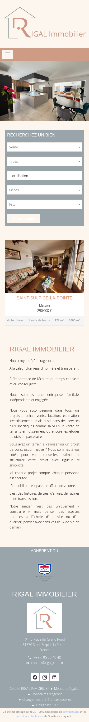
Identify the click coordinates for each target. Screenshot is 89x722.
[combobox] (44, 147)
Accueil (44, 23)
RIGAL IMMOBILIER (44, 594)
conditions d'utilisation (30, 716)
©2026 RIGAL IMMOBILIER (29, 688)
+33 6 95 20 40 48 (47, 657)
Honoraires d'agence (46, 694)
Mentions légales (66, 688)
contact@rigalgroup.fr (47, 662)
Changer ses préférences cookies (47, 699)
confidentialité (71, 711)
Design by (47, 705)
